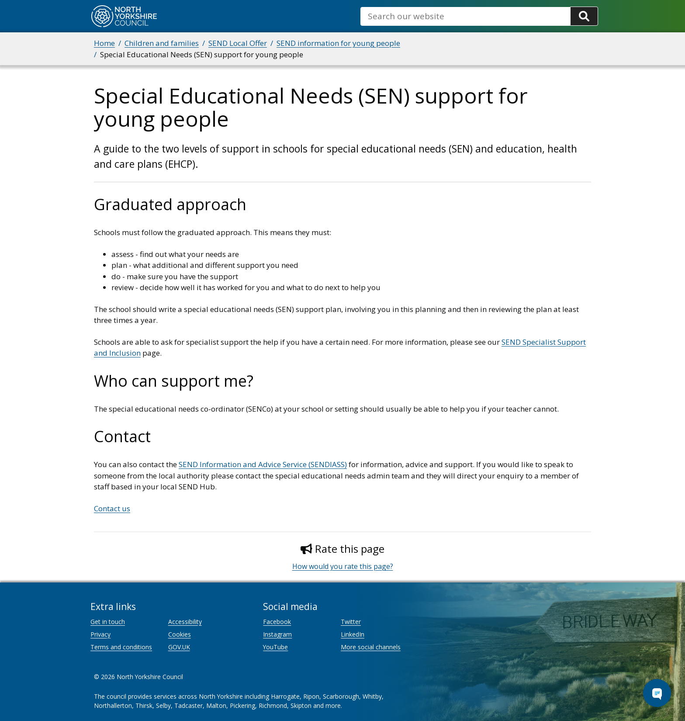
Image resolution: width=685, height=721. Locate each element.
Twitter (351, 621)
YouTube (275, 647)
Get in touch (107, 621)
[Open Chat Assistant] (657, 693)
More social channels (371, 647)
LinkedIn (352, 634)
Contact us (112, 508)
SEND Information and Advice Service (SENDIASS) (263, 464)
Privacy (100, 634)
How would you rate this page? (342, 566)
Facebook (277, 621)
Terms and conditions (121, 647)
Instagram (277, 634)
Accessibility (185, 621)
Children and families (162, 43)
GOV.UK (179, 647)
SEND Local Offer (237, 43)
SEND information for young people (338, 43)
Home (104, 43)
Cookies (179, 634)
